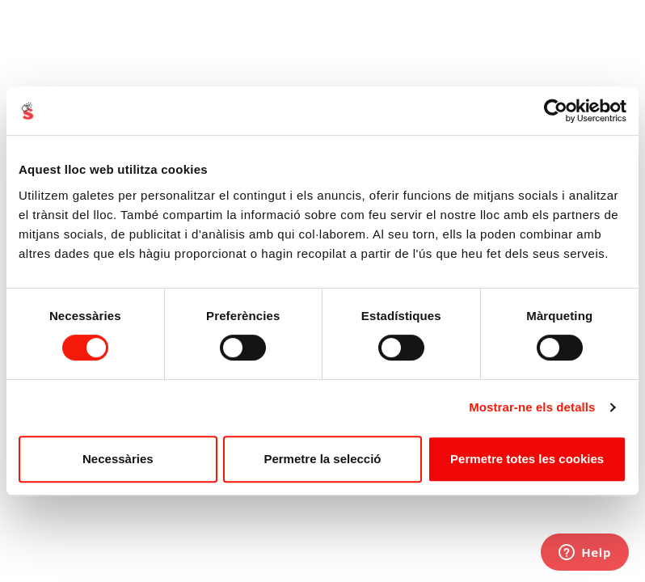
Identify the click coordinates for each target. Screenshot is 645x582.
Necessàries (118, 459)
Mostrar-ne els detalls (532, 407)
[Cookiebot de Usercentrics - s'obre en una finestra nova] (555, 111)
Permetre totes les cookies (527, 459)
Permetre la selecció (322, 459)
